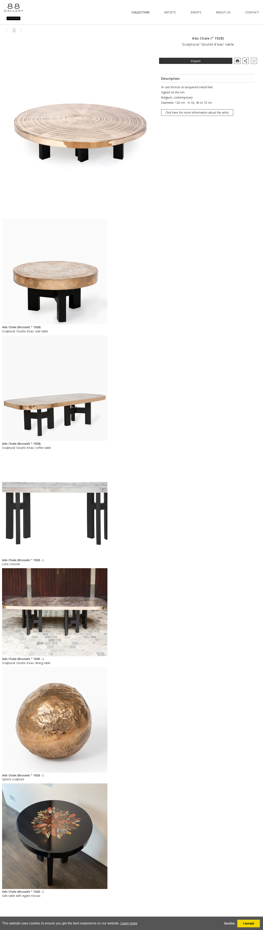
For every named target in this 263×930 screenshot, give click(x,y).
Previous (7, 30)
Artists (170, 12)
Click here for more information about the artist (197, 112)
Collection (140, 12)
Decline (229, 923)
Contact (252, 12)
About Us (223, 12)
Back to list (14, 30)
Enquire (196, 61)
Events (196, 12)
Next (21, 30)
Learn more (128, 923)
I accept (248, 923)
